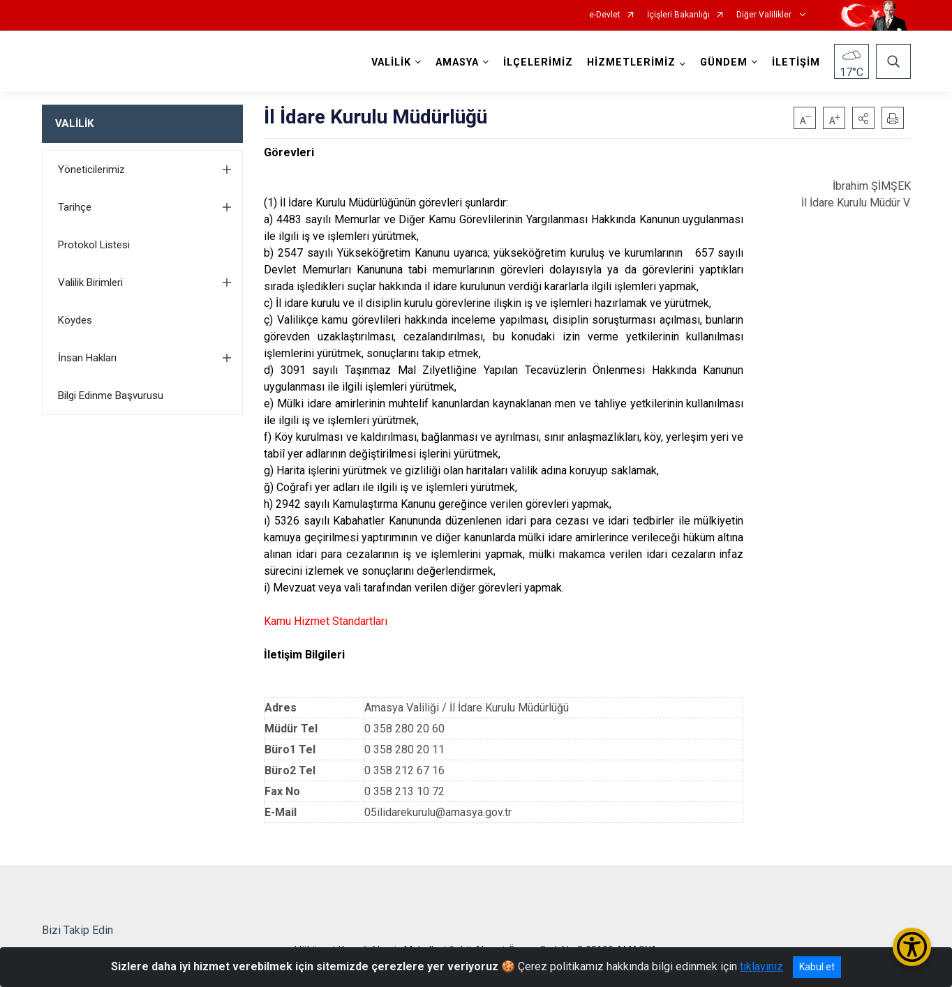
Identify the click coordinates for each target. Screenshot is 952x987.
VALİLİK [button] (391, 62)
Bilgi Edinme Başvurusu (110, 395)
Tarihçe (74, 207)
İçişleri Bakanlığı (678, 15)
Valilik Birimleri (90, 282)
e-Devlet (604, 15)
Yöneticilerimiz (91, 169)
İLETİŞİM (796, 62)
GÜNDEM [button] (724, 62)
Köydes (75, 320)
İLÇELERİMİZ (538, 62)
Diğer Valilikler (765, 15)
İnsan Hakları (87, 358)
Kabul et (817, 966)
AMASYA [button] (457, 62)
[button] (863, 118)
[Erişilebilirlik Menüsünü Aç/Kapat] (912, 947)
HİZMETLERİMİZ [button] (631, 62)
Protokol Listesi (94, 245)
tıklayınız (761, 966)
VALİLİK (74, 123)
